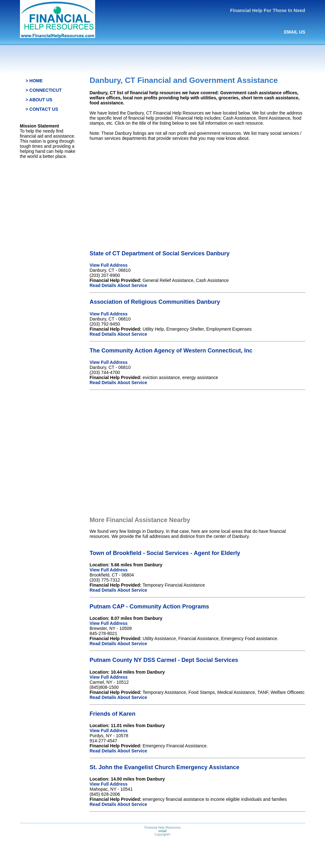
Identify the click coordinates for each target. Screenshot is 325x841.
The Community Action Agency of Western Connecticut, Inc (171, 350)
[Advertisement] (197, 190)
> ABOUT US (39, 99)
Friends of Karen (113, 714)
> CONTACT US (42, 109)
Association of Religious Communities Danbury (155, 302)
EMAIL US (294, 31)
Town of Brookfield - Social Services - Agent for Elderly (165, 553)
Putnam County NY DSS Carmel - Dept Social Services (164, 660)
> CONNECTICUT (44, 90)
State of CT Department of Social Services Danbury (160, 253)
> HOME (34, 80)
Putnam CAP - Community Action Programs (149, 606)
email (163, 831)
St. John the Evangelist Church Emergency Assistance (164, 767)
